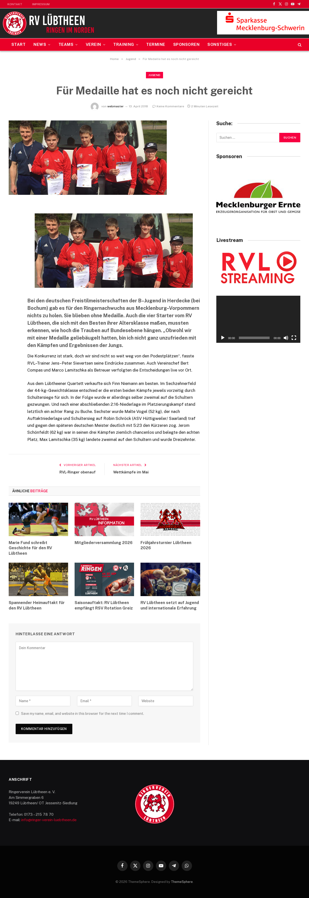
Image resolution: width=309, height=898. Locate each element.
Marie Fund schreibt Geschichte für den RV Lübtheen (30, 548)
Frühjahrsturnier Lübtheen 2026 (165, 545)
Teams (65, 44)
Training (123, 44)
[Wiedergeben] (222, 337)
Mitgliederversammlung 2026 (104, 542)
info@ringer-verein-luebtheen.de (49, 820)
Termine (155, 44)
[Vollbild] (293, 337)
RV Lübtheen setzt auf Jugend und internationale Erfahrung (169, 605)
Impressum (41, 4)
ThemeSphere (182, 882)
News (39, 44)
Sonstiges (219, 44)
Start (18, 44)
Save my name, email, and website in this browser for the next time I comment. (82, 714)
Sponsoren (186, 44)
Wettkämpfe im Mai (131, 472)
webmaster (115, 106)
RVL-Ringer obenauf (77, 472)
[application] (258, 319)
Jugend (154, 75)
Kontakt (14, 4)
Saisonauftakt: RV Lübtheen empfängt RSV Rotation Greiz (104, 605)
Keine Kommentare (168, 106)
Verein (93, 44)
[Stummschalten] (285, 337)
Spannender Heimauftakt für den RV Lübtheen (37, 605)
